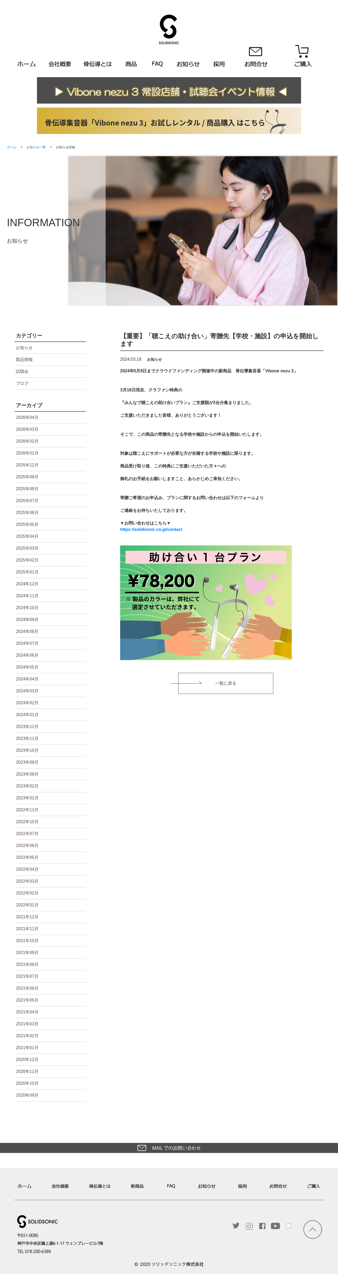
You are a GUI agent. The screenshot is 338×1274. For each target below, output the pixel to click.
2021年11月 (27, 928)
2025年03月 (27, 548)
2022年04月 (27, 869)
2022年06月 (27, 845)
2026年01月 (27, 453)
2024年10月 (27, 607)
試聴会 (22, 371)
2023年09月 (27, 762)
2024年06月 (27, 655)
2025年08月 (27, 489)
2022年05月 (27, 857)
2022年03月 (27, 881)
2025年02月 (27, 560)
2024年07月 (27, 643)
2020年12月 (27, 1059)
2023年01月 (27, 798)
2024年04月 (27, 679)
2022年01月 (27, 905)
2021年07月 (27, 976)
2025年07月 (27, 500)
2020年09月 (27, 1095)
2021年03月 (27, 1024)
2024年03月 (27, 691)
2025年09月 (27, 477)
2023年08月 (27, 774)
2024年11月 (27, 596)
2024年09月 (27, 619)
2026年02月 (27, 441)
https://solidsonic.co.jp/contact (151, 529)
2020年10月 (27, 1083)
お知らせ (24, 347)
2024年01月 (27, 714)
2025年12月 (27, 465)
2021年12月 (27, 917)
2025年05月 (27, 524)
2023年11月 (27, 738)
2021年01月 (27, 1047)
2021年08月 (27, 964)
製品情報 (24, 359)
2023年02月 (27, 786)
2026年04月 (27, 417)
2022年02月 (27, 893)
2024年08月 (27, 631)
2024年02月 (27, 703)
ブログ (22, 383)
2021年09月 (27, 952)
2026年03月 (27, 429)
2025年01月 (27, 572)
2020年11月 (27, 1071)
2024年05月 (27, 667)
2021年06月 (27, 988)
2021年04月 (27, 1012)
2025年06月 (27, 512)
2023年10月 (27, 750)
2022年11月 (27, 810)
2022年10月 (27, 821)
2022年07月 (27, 833)
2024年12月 (27, 584)
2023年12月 (27, 726)
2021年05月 (27, 1000)
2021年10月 (27, 940)
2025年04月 (27, 536)
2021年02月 (27, 1036)
